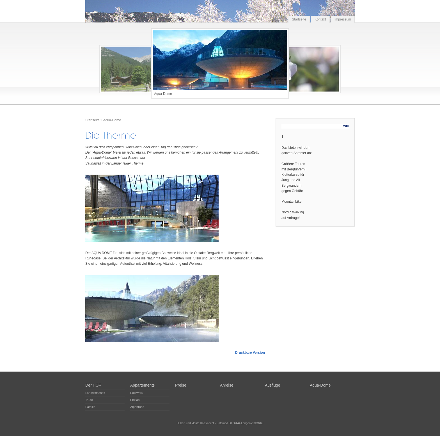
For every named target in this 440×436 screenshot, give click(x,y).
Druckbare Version (250, 353)
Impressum (342, 19)
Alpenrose (137, 406)
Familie (90, 406)
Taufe (89, 399)
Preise (180, 385)
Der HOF (93, 385)
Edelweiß (136, 392)
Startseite (299, 19)
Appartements (142, 385)
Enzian (135, 399)
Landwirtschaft (95, 392)
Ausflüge (272, 385)
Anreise (226, 385)
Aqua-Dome (112, 120)
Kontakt (320, 19)
